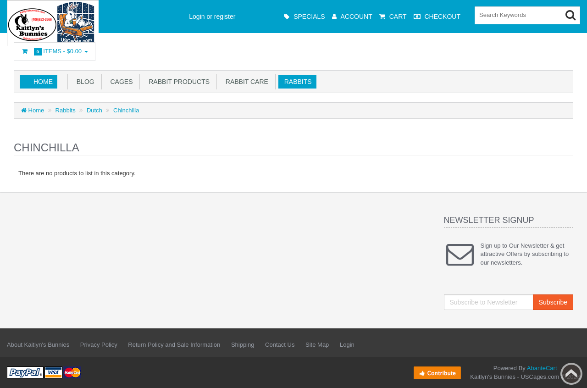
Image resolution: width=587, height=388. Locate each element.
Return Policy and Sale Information (174, 344)
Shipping (243, 344)
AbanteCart (542, 368)
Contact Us (279, 344)
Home (43, 81)
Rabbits (296, 81)
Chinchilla (126, 110)
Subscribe (553, 302)
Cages (120, 81)
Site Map (317, 344)
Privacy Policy (98, 344)
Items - (54, 51)
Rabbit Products (177, 81)
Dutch (94, 110)
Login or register (212, 16)
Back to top (571, 373)
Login (347, 344)
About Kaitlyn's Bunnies (38, 344)
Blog (83, 81)
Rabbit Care (245, 81)
